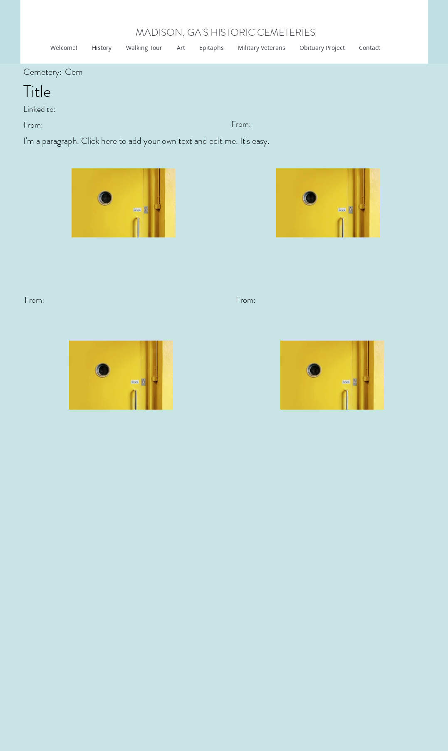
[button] (179, 48)
